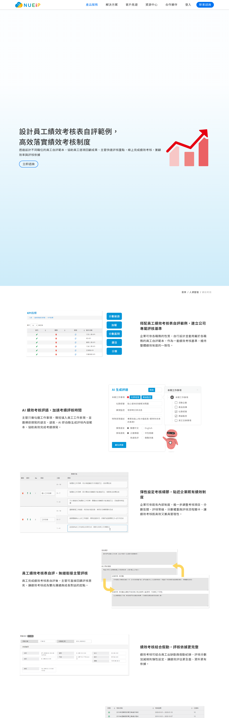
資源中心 (152, 4)
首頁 (184, 292)
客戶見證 (132, 4)
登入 (188, 4)
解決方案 (112, 4)
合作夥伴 (171, 4)
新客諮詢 (205, 4)
